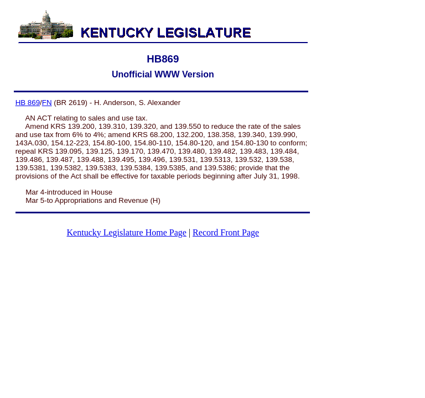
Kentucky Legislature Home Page (126, 232)
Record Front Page (226, 232)
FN (47, 102)
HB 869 (27, 102)
